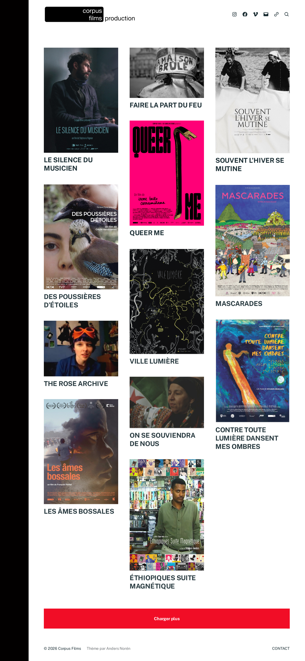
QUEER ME (147, 233)
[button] (14, 330)
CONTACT (281, 648)
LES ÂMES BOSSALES (79, 518)
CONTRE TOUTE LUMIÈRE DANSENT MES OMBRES (246, 444)
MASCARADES (238, 310)
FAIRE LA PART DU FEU (166, 105)
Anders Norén (118, 648)
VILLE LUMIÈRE (154, 368)
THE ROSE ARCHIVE (76, 390)
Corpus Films (69, 648)
